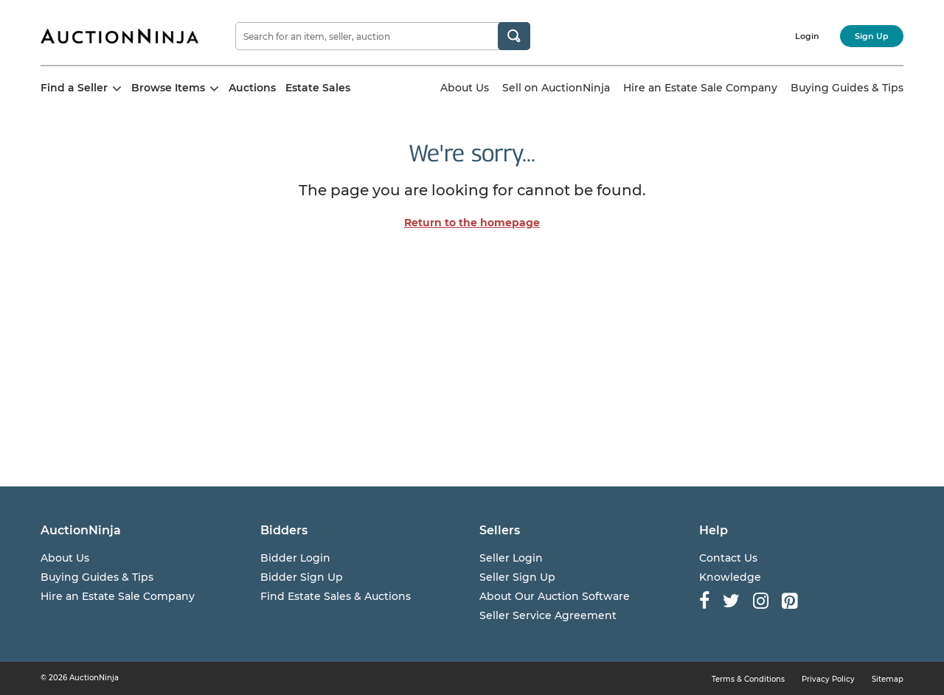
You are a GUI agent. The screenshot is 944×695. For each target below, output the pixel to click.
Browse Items (175, 87)
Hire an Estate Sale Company (700, 87)
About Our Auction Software (554, 596)
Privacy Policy (828, 679)
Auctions (252, 87)
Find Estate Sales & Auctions (335, 596)
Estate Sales (317, 87)
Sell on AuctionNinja (556, 87)
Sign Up (872, 36)
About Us (464, 87)
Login (807, 36)
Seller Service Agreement (548, 615)
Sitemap (887, 679)
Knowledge (730, 577)
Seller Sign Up (517, 577)
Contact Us (728, 558)
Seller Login (511, 558)
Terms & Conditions (748, 679)
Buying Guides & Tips (847, 87)
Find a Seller (81, 87)
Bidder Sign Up (301, 577)
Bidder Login (295, 558)
